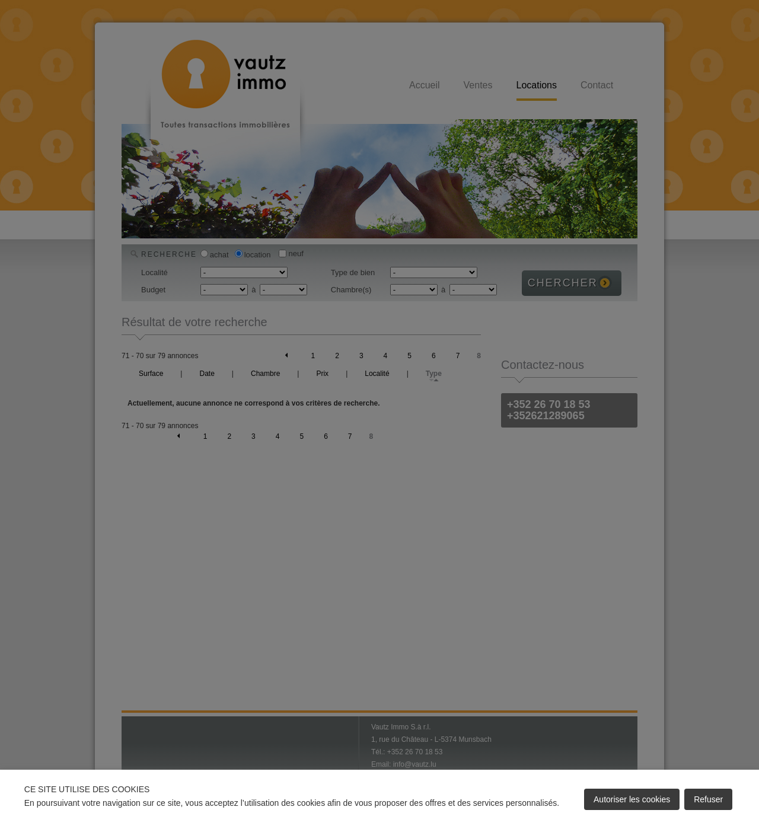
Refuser (708, 799)
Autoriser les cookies (632, 799)
